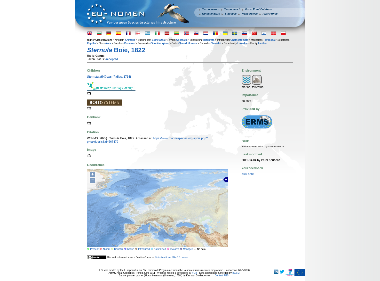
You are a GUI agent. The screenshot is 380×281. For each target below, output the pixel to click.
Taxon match (232, 9)
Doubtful (118, 249)
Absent (106, 249)
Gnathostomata (239, 40)
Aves (108, 43)
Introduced (144, 249)
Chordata (181, 40)
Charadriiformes (187, 43)
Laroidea (243, 43)
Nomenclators (211, 13)
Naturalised (160, 249)
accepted (111, 59)
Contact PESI (222, 275)
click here (248, 174)
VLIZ (194, 273)
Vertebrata (208, 40)
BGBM (235, 273)
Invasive (174, 249)
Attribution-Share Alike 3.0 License (171, 257)
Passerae (129, 43)
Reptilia (91, 43)
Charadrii (216, 43)
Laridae (262, 43)
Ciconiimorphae (159, 43)
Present (94, 249)
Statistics (231, 13)
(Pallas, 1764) (109, 76)
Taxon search (210, 9)
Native (130, 249)
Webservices (249, 13)
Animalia (130, 40)
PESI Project (270, 13)
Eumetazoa (158, 40)
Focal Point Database (258, 9)
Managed (188, 249)
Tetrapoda (269, 40)
